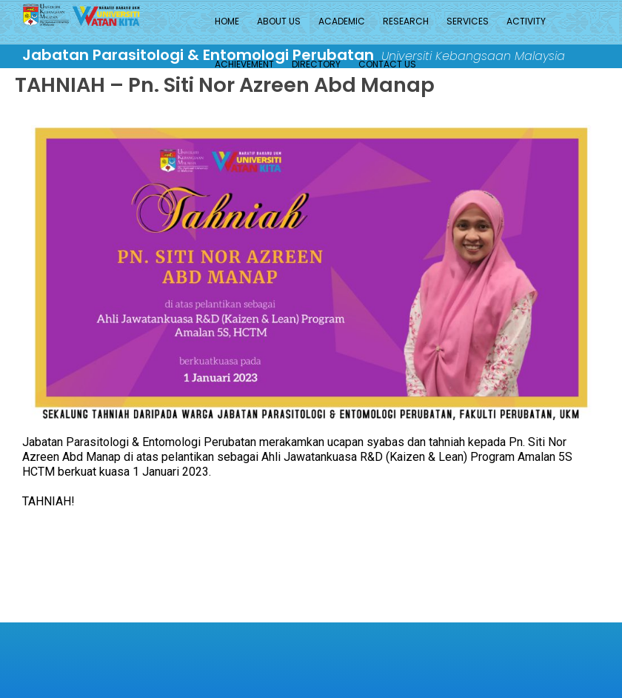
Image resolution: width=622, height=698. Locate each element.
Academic (341, 21)
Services (468, 21)
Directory (316, 64)
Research (406, 21)
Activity (526, 21)
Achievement (244, 64)
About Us (279, 21)
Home (227, 21)
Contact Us (387, 64)
